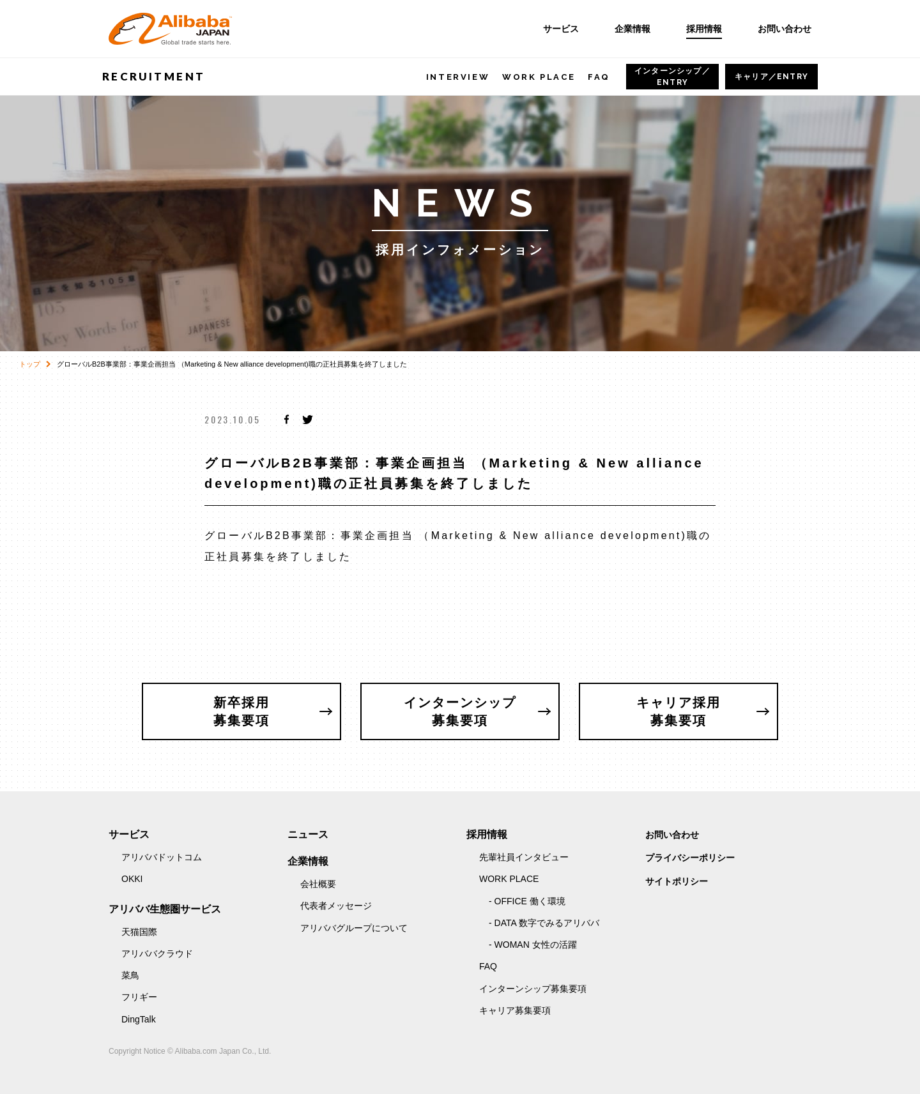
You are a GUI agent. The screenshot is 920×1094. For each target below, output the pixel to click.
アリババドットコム (161, 857)
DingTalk (138, 1019)
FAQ (599, 77)
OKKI (131, 879)
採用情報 (704, 29)
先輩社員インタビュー (524, 857)
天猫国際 (139, 932)
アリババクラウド (157, 953)
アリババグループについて (354, 928)
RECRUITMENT (153, 76)
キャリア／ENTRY (771, 76)
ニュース (308, 834)
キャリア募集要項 (515, 1010)
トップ (29, 364)
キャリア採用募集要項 (678, 711)
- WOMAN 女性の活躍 (533, 944)
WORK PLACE (538, 77)
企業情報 (632, 29)
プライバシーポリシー (690, 858)
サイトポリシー (676, 881)
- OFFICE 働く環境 (527, 901)
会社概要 (318, 884)
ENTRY (672, 76)
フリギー (139, 997)
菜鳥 (130, 975)
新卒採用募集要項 (241, 711)
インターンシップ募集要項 (460, 711)
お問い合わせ (784, 29)
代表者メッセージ (336, 905)
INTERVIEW (457, 77)
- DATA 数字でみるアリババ (544, 923)
